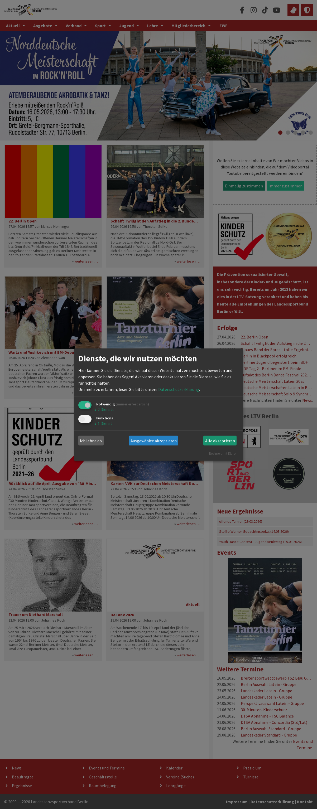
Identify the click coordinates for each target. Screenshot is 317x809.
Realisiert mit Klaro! (223, 453)
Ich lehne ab (91, 440)
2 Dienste (104, 409)
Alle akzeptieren (220, 440)
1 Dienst (103, 423)
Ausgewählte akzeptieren (154, 440)
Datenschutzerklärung (178, 389)
